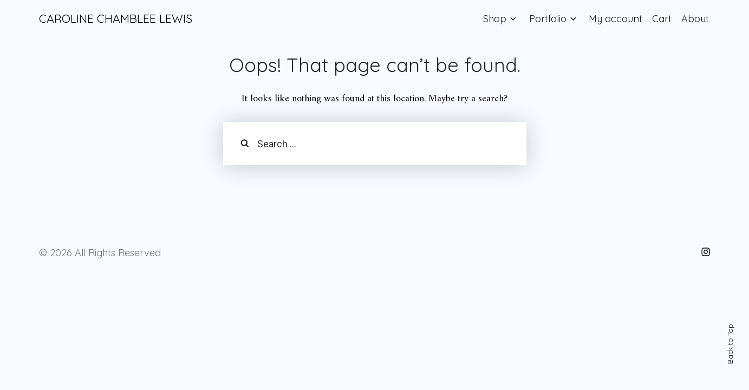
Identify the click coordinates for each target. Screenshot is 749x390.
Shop (494, 18)
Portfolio (547, 18)
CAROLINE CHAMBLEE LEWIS (115, 18)
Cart (662, 18)
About (695, 18)
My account (615, 18)
